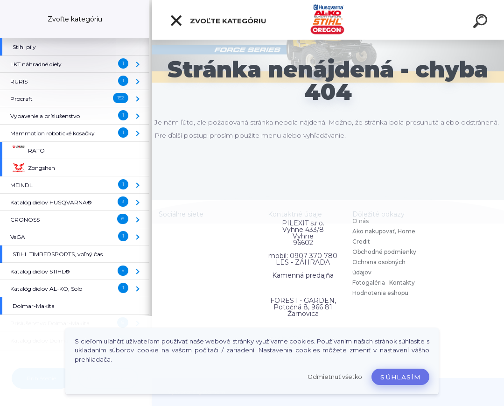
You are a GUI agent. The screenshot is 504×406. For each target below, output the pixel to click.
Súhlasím (400, 377)
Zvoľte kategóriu (217, 20)
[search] (481, 22)
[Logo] (328, 20)
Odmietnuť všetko (335, 376)
